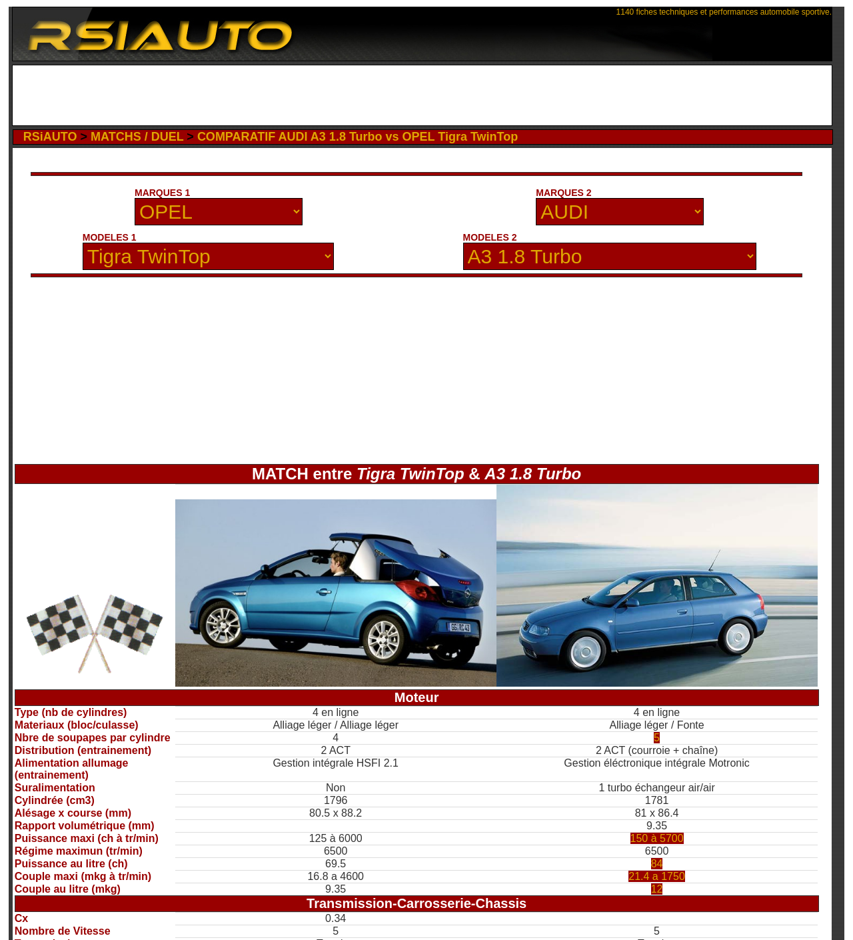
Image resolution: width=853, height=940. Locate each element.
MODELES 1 (110, 237)
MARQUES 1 (162, 192)
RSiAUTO (50, 136)
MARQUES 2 (563, 192)
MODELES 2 (490, 237)
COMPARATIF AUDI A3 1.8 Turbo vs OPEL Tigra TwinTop (357, 136)
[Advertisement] (422, 95)
